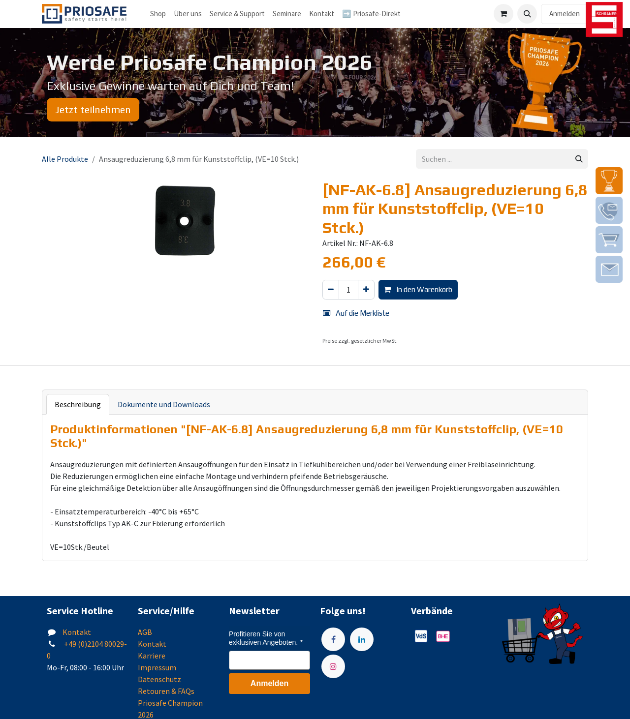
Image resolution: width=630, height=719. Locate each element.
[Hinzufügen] (366, 290)
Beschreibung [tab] (78, 404)
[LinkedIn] (362, 639)
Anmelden (564, 13)
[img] (609, 180)
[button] (527, 14)
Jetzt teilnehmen (93, 109)
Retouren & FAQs (166, 691)
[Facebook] (333, 639)
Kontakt (77, 632)
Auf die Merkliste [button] (356, 313)
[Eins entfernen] (330, 290)
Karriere (151, 655)
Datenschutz (159, 679)
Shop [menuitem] (158, 13)
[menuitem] (188, 14)
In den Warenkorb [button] (418, 289)
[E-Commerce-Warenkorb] (503, 14)
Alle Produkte (65, 159)
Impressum (157, 667)
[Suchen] (579, 159)
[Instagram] (333, 666)
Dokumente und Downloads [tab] (164, 404)
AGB (145, 632)
